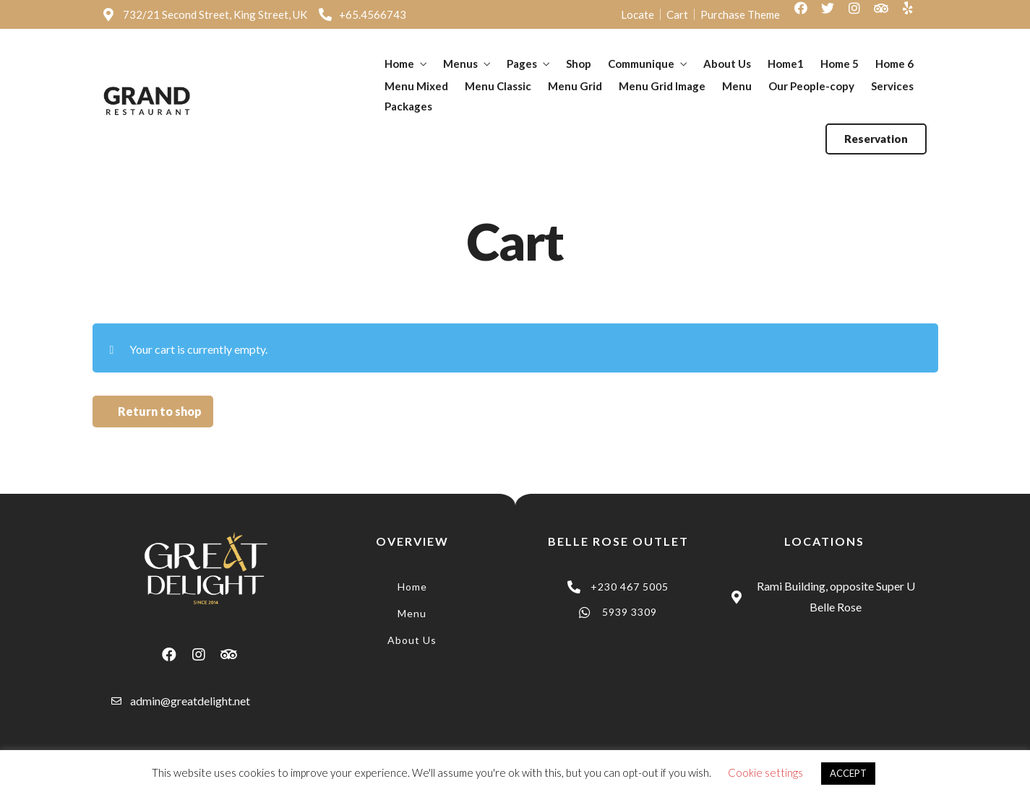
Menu (737, 85)
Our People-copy (811, 85)
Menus (460, 63)
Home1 (786, 63)
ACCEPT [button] (848, 773)
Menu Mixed (416, 85)
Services (892, 85)
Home (399, 63)
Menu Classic (498, 85)
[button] (876, 138)
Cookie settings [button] (765, 772)
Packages (408, 106)
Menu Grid (575, 85)
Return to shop (160, 411)
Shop (578, 63)
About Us (727, 63)
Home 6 (894, 63)
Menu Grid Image (662, 85)
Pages (522, 63)
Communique (641, 63)
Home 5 (839, 63)
